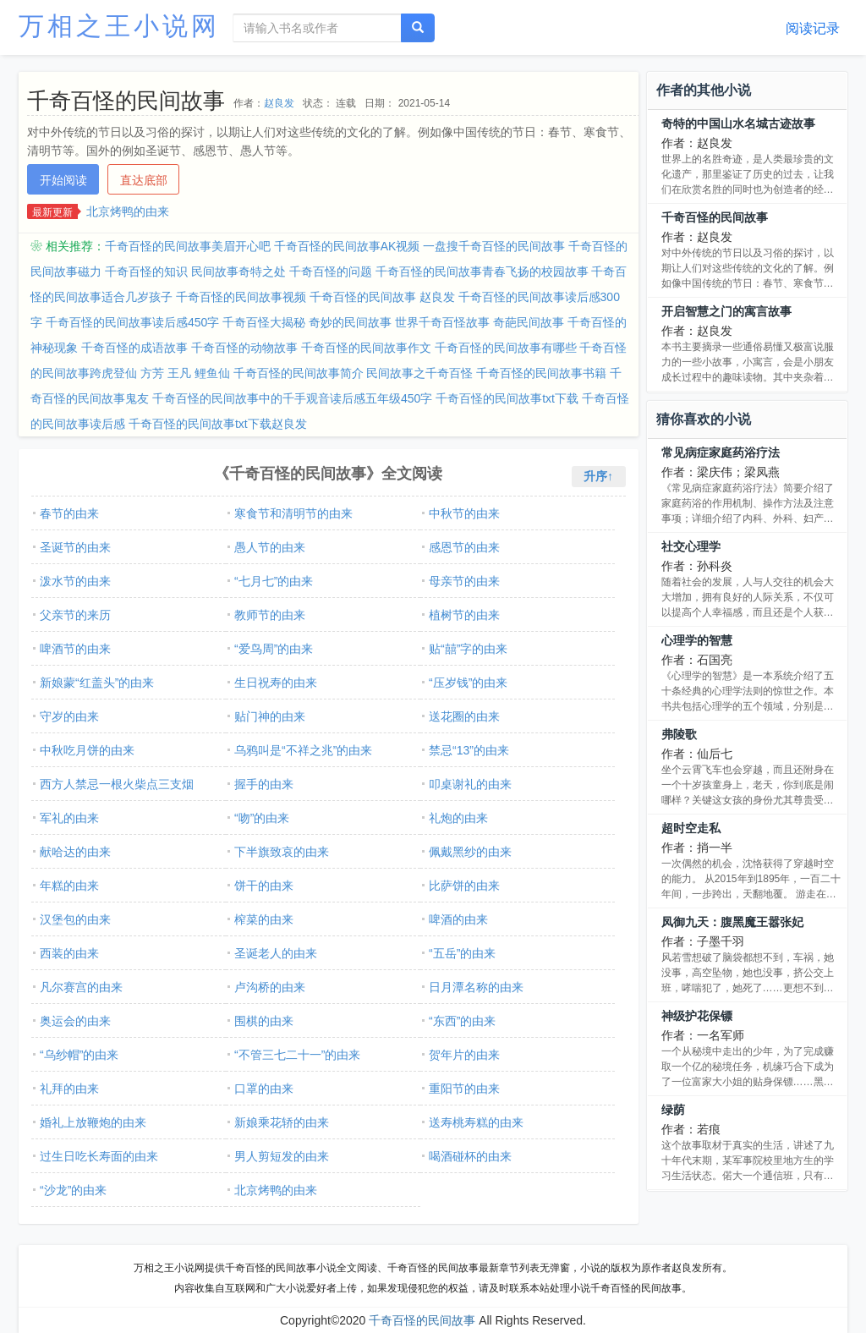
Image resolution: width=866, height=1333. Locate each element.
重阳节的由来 (464, 1088)
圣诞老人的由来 (275, 953)
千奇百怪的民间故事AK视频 (347, 246)
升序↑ (598, 476)
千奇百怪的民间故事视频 (241, 297)
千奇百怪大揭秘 (263, 322)
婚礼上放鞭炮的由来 (93, 1122)
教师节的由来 (269, 615)
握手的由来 (263, 784)
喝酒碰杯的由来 (470, 1156)
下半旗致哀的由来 (281, 851)
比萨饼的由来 (464, 885)
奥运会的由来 (75, 1021)
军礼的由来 (69, 818)
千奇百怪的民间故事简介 (298, 373)
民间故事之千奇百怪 (419, 373)
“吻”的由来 (261, 818)
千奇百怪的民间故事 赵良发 (382, 297)
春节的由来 (69, 513)
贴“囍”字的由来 (468, 649)
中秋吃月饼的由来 (87, 750)
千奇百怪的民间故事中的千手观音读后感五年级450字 (292, 398)
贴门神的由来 (269, 716)
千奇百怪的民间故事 (714, 217)
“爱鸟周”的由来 (273, 649)
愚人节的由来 (269, 547)
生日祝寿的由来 (275, 682)
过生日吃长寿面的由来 (99, 1156)
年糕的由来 (69, 885)
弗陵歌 (679, 734)
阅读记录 (813, 28)
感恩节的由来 (464, 547)
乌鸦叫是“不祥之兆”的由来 (303, 750)
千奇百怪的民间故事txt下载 (507, 398)
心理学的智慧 (696, 640)
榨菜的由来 (263, 919)
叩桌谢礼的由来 (470, 784)
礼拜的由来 (69, 1088)
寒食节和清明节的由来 (293, 513)
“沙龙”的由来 (73, 1190)
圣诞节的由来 (75, 547)
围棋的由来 (263, 1021)
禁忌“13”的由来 (469, 750)
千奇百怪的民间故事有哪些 (506, 347)
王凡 (179, 373)
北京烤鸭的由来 (127, 211)
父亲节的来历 (75, 615)
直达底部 (143, 180)
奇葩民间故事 (528, 322)
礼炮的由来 (458, 818)
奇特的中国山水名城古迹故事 (738, 123)
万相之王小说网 (119, 26)
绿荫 (673, 1109)
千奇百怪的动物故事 (244, 347)
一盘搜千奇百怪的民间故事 (494, 246)
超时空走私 (691, 828)
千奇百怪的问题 (330, 271)
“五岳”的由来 (462, 953)
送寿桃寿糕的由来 (476, 1122)
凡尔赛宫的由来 (81, 987)
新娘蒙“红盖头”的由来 (97, 682)
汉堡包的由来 (75, 919)
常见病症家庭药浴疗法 (720, 452)
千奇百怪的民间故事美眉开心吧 (188, 246)
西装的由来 (69, 953)
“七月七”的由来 (273, 581)
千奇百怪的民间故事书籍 (541, 373)
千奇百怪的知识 (146, 271)
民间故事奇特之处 (238, 271)
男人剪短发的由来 (281, 1156)
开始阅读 (63, 180)
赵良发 (279, 103)
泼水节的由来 (75, 581)
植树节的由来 (464, 615)
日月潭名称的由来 (476, 987)
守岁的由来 (69, 716)
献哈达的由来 (75, 851)
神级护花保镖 (696, 1016)
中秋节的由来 (464, 513)
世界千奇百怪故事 (442, 322)
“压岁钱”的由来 (468, 682)
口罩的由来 (263, 1088)
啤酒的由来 (458, 919)
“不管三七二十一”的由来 (297, 1054)
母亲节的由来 (464, 581)
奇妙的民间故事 (350, 322)
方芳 (152, 373)
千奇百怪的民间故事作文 (366, 347)
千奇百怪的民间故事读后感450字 (132, 322)
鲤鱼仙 (212, 373)
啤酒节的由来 (75, 649)
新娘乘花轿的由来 (281, 1122)
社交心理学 (691, 546)
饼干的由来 (263, 885)
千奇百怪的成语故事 (134, 347)
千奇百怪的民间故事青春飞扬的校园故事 (482, 271)
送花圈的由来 (464, 716)
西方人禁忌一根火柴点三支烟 (117, 784)
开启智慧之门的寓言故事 (726, 311)
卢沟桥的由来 (269, 987)
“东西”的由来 (462, 1021)
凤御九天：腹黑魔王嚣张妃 (732, 922)
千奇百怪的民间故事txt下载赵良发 (218, 424)
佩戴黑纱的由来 (470, 851)
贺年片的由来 (464, 1054)
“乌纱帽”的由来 (79, 1054)
